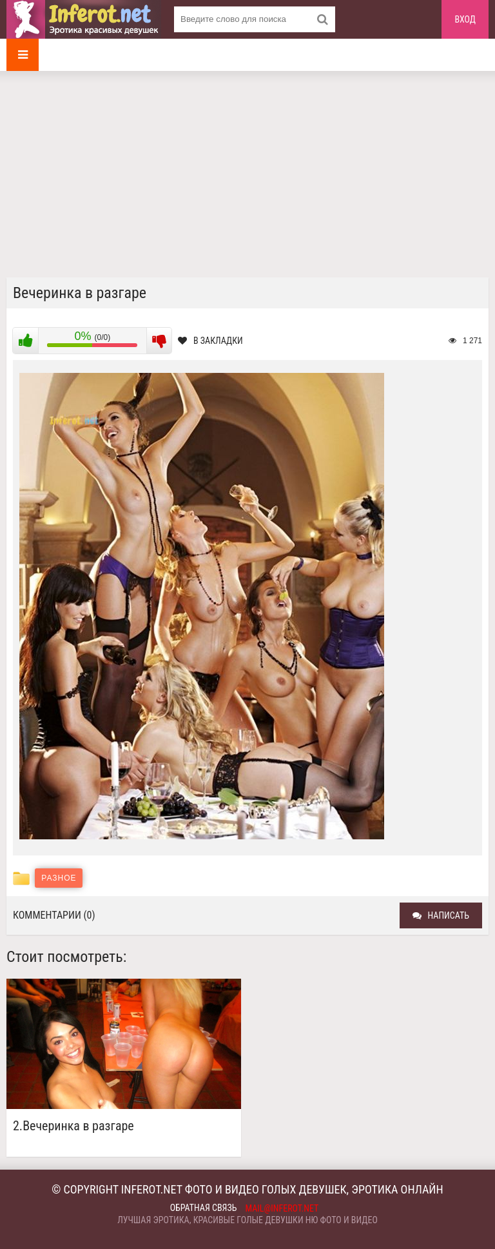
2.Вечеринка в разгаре (73, 1126)
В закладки (210, 340)
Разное (58, 878)
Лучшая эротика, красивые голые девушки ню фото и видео (247, 1220)
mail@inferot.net (282, 1208)
